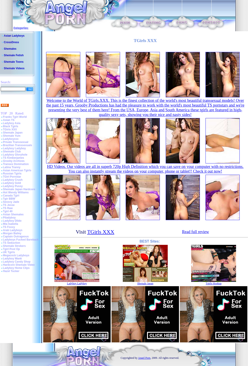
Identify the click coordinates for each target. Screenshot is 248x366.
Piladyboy (9, 217)
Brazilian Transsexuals (17, 145)
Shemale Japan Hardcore (19, 189)
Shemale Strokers (14, 246)
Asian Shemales (13, 214)
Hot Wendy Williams (16, 192)
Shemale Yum (11, 135)
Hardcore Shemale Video (19, 264)
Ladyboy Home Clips (16, 268)
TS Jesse (9, 205)
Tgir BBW (9, 198)
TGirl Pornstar (12, 176)
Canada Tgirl (11, 195)
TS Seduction (11, 242)
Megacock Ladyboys (16, 255)
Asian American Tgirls (17, 170)
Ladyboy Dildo (12, 220)
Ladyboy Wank (12, 258)
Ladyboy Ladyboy (14, 148)
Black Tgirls (10, 126)
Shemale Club (12, 151)
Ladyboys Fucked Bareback (21, 239)
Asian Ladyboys (14, 35)
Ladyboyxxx (10, 139)
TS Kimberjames (13, 157)
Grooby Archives (14, 161)
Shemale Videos (14, 68)
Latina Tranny (11, 167)
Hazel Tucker (11, 271)
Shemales (10, 48)
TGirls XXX (10, 129)
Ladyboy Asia (11, 123)
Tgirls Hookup (213, 283)
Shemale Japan (12, 132)
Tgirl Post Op (11, 249)
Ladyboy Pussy (13, 186)
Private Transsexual (15, 142)
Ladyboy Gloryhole (15, 154)
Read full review (195, 232)
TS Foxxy (9, 227)
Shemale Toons (14, 61)
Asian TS (8, 120)
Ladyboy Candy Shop (17, 261)
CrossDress (11, 42)
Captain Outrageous (16, 236)
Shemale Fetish (14, 55)
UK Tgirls (9, 252)
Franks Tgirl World (15, 116)
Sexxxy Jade (11, 201)
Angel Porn (144, 357)
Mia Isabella (10, 223)
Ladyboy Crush (12, 179)
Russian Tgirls (12, 173)
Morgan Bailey (12, 233)
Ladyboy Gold (12, 183)
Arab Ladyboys (12, 230)
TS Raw (8, 208)
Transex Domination (16, 164)
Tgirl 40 (8, 211)
